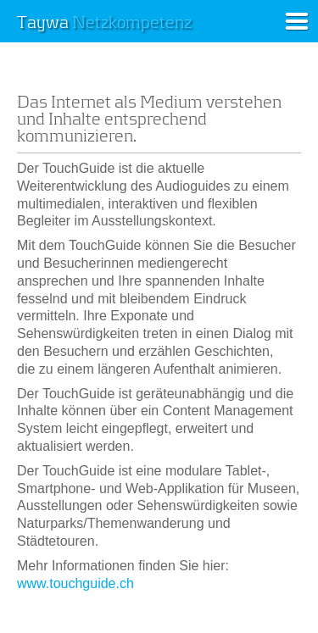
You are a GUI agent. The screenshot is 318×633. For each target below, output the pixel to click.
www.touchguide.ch (75, 583)
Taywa (104, 22)
